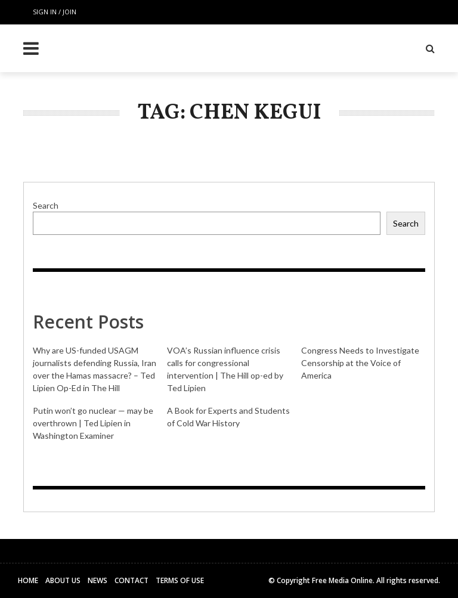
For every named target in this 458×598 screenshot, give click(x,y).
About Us (63, 580)
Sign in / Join (54, 11)
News (97, 580)
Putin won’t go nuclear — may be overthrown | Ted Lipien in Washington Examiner (93, 423)
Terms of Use (180, 580)
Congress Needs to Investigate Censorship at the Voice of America (360, 362)
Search (45, 205)
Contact (131, 580)
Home (28, 580)
